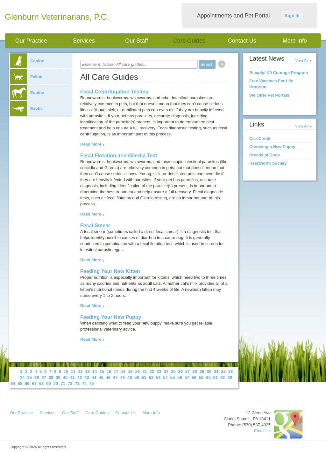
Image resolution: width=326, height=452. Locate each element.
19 (130, 371)
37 (43, 377)
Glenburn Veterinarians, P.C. (57, 17)
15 (101, 371)
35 (29, 377)
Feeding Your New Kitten (110, 271)
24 (166, 371)
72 (70, 383)
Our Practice (31, 41)
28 (195, 371)
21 (144, 371)
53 (158, 377)
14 (94, 371)
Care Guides (189, 41)
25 (173, 371)
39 (58, 377)
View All (301, 60)
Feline (26, 76)
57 (187, 377)
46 (108, 377)
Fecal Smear (95, 225)
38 (51, 377)
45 (101, 377)
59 (201, 377)
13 (87, 371)
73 (77, 383)
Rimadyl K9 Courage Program (278, 72)
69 (48, 383)
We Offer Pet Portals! (270, 95)
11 (73, 371)
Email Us (262, 430)
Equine (27, 92)
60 (208, 377)
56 (179, 377)
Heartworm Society (268, 163)
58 (194, 377)
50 (137, 377)
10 (66, 371)
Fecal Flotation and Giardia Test (118, 155)
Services (84, 41)
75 (91, 383)
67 (34, 383)
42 (79, 377)
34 (22, 377)
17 (116, 371)
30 (209, 371)
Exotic (26, 108)
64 (13, 383)
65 (20, 383)
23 (159, 371)
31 (216, 371)
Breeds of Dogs (264, 155)
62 (222, 377)
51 (144, 377)
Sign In (292, 15)
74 (84, 383)
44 (94, 377)
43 (86, 377)
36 (36, 377)
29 (202, 371)
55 (172, 377)
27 (187, 371)
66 (27, 383)
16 (109, 371)
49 (129, 377)
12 (80, 371)
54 (165, 377)
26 (180, 371)
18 (123, 371)
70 (55, 383)
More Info (295, 41)
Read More (90, 144)
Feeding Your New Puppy (110, 317)
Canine (27, 60)
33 (230, 371)
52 (151, 377)
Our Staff (136, 41)
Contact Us (242, 41)
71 (62, 383)
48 (122, 377)
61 (215, 377)
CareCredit (259, 138)
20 (137, 371)
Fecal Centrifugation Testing (114, 91)
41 (72, 377)
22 (152, 371)
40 (65, 377)
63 (230, 377)
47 (115, 377)
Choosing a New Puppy (272, 146)
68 (41, 383)
